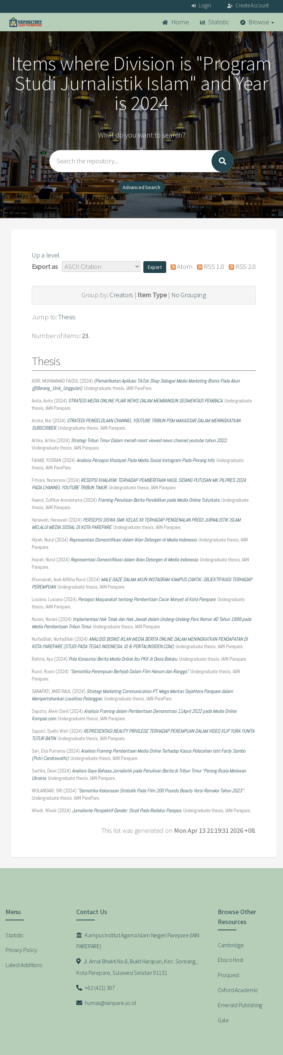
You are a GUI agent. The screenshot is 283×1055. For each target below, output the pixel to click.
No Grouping (188, 295)
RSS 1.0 (209, 266)
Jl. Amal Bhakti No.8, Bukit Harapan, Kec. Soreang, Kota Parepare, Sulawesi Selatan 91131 (136, 967)
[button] (154, 267)
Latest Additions (24, 965)
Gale (223, 1020)
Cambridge (231, 945)
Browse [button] (257, 22)
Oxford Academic (238, 990)
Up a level (45, 255)
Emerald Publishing (240, 1005)
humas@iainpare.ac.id (106, 1002)
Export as (44, 266)
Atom (179, 266)
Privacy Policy (21, 949)
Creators (121, 295)
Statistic (214, 22)
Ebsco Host (230, 959)
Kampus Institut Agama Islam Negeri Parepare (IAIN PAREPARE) (137, 940)
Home (175, 22)
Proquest (228, 974)
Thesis (66, 317)
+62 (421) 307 (95, 987)
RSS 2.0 (241, 266)
